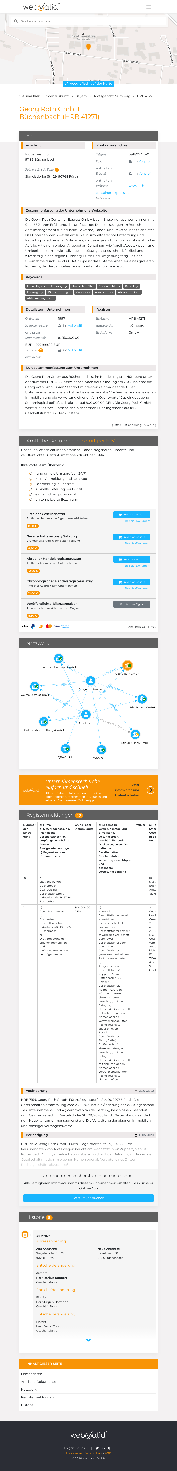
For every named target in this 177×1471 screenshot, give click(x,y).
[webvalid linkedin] (104, 1448)
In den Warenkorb (132, 514)
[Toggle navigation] (148, 7)
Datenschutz (93, 1453)
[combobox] (88, 21)
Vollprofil (145, 161)
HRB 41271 (145, 96)
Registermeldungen (37, 1397)
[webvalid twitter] (98, 1448)
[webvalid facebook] (92, 1448)
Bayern (81, 96)
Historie (27, 1405)
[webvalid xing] (110, 1448)
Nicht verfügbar (132, 604)
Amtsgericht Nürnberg (112, 96)
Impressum (74, 1453)
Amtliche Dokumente (38, 1382)
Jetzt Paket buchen (88, 1198)
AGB (108, 1453)
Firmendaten (31, 1374)
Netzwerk (29, 1389)
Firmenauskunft (56, 96)
